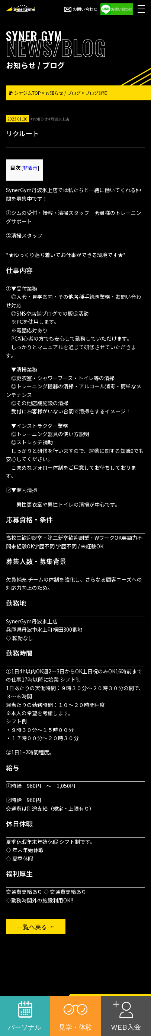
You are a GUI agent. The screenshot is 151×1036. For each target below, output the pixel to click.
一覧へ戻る (32, 926)
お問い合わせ (80, 9)
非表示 (30, 167)
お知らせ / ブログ (63, 93)
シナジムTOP (25, 93)
